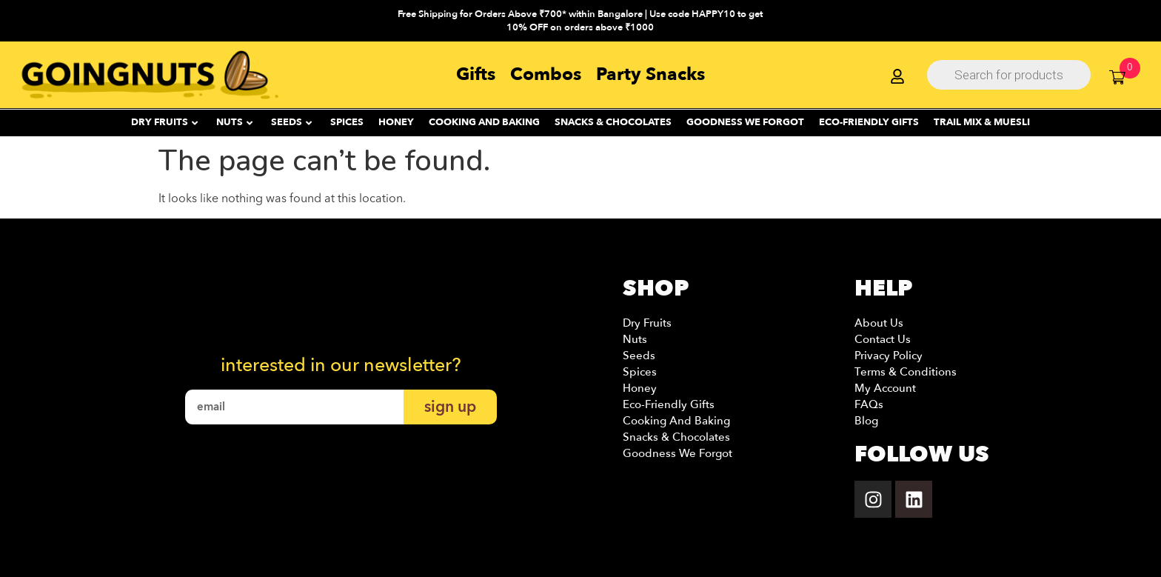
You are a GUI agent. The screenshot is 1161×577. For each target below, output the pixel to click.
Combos (545, 74)
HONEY (396, 122)
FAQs (868, 404)
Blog (866, 420)
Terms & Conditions (905, 371)
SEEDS (291, 122)
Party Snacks (650, 74)
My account (885, 388)
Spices (640, 371)
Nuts (635, 339)
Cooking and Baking (484, 122)
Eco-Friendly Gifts (669, 404)
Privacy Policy (888, 355)
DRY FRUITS (164, 122)
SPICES (347, 122)
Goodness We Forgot (745, 122)
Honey (640, 388)
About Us (878, 323)
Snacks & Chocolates (676, 437)
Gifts (475, 74)
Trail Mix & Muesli (982, 122)
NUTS (234, 122)
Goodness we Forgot (677, 453)
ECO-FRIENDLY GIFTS (869, 122)
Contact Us (882, 339)
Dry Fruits (647, 323)
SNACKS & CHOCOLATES (613, 122)
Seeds (639, 355)
